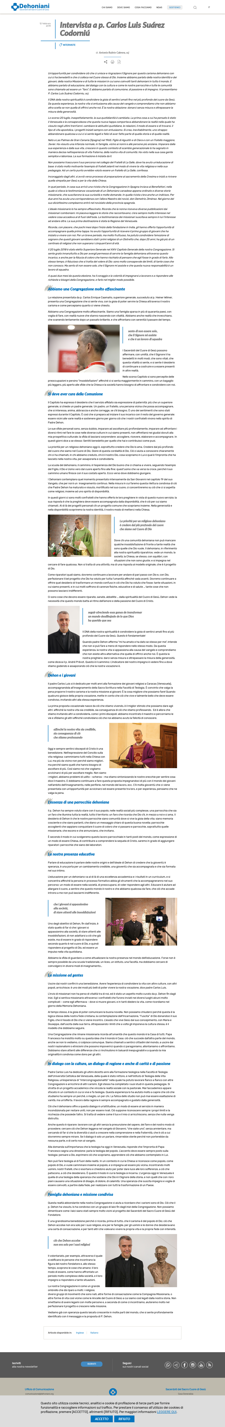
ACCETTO (101, 1419)
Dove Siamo (123, 7)
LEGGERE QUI (166, 1412)
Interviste (69, 45)
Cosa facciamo (143, 7)
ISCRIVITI (91, 1364)
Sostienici (174, 7)
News (159, 7)
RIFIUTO (124, 1419)
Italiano (94, 1332)
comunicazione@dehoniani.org (39, 1394)
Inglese (80, 1332)
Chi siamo (107, 7)
